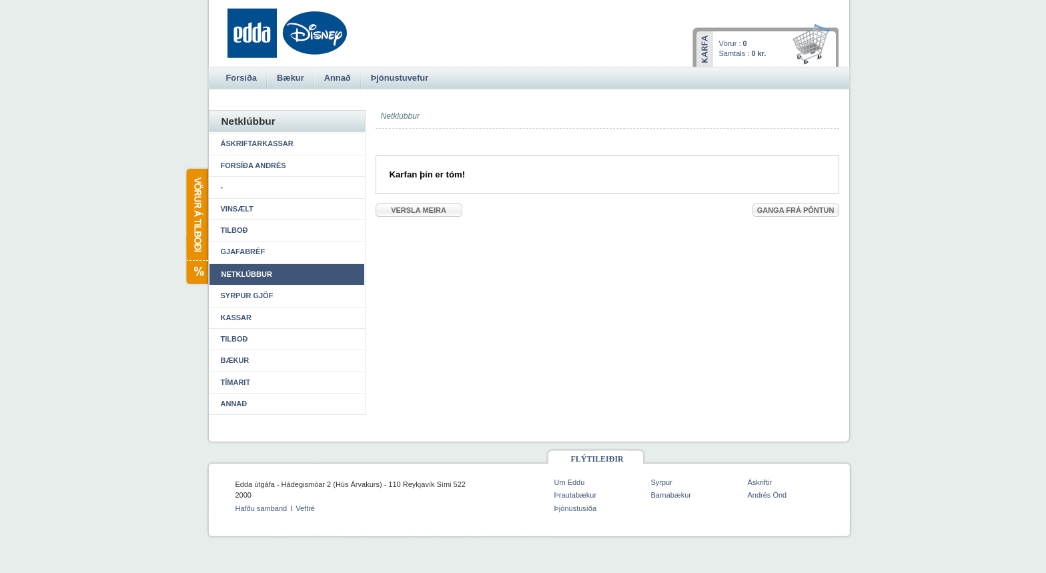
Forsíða (241, 78)
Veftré (305, 508)
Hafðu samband (261, 508)
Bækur (235, 360)
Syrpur (661, 482)
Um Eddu (569, 482)
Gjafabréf (243, 251)
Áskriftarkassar (257, 143)
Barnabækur (671, 495)
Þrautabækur (575, 495)
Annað (234, 404)
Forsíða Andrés (253, 165)
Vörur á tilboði (196, 226)
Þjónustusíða (575, 508)
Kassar (236, 318)
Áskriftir (760, 482)
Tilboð (234, 230)
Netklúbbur (246, 274)
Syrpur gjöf (247, 296)
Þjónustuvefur (399, 78)
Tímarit (236, 382)
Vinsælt (237, 209)
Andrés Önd (767, 495)
